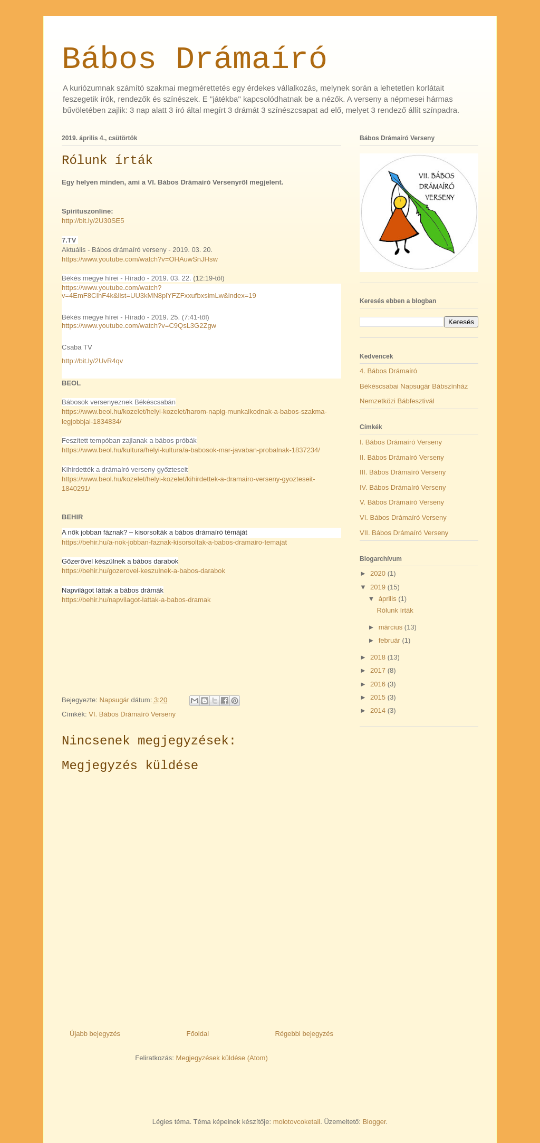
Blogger (373, 1122)
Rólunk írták (395, 610)
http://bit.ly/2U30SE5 (93, 221)
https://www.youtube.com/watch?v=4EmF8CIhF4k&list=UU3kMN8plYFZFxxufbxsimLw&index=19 (159, 292)
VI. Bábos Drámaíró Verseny (132, 714)
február (390, 640)
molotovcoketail (297, 1122)
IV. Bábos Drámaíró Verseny (403, 487)
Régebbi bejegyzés (304, 1034)
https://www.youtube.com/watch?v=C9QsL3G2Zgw (139, 326)
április (389, 599)
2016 (379, 684)
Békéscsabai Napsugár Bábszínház (414, 386)
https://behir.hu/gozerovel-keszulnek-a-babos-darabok (143, 571)
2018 (379, 657)
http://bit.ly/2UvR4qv (92, 361)
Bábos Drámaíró (194, 60)
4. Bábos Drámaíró (388, 371)
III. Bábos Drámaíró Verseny (403, 472)
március (391, 627)
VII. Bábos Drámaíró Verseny (404, 533)
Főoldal (197, 1034)
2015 (379, 697)
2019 (379, 587)
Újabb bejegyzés (95, 1034)
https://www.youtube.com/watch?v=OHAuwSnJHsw (140, 259)
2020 (379, 573)
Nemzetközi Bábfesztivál (397, 401)
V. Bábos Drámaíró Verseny (402, 502)
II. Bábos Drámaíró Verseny (402, 457)
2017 (379, 670)
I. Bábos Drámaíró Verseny (401, 442)
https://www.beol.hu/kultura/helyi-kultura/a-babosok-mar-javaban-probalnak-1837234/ (191, 450)
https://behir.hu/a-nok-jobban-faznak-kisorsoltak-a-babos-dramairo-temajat (174, 542)
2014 (379, 710)
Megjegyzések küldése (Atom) (222, 1058)
